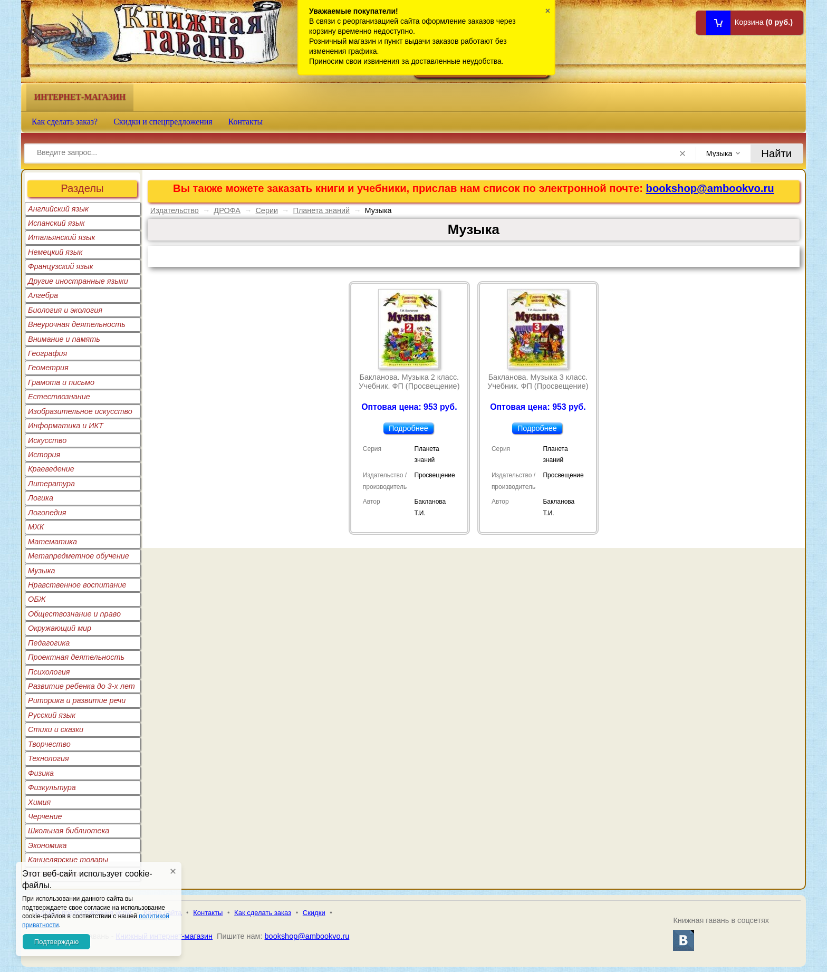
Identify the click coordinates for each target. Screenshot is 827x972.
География (47, 353)
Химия (39, 802)
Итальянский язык (61, 237)
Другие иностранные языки (78, 281)
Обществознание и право (74, 614)
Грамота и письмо (61, 382)
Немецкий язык (55, 252)
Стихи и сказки (55, 729)
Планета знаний (321, 210)
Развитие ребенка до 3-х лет (81, 686)
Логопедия (47, 512)
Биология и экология (65, 310)
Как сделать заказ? (65, 121)
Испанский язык (56, 223)
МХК (36, 527)
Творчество (49, 744)
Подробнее (408, 428)
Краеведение (51, 469)
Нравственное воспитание (77, 585)
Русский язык (51, 715)
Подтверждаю (56, 942)
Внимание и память (64, 339)
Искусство (47, 440)
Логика (40, 498)
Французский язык (60, 266)
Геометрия (48, 367)
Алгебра (43, 295)
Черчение (45, 816)
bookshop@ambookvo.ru (710, 188)
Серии (266, 210)
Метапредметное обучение (78, 556)
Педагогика (49, 643)
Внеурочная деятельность (77, 324)
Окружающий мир (59, 628)
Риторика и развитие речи (77, 700)
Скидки (314, 913)
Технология (48, 758)
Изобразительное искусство (80, 411)
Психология (49, 672)
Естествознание (59, 396)
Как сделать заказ (262, 913)
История (44, 454)
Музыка (41, 570)
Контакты (245, 121)
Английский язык (58, 209)
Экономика (47, 845)
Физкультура (52, 787)
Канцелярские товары (68, 859)
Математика (52, 541)
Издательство (174, 210)
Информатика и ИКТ (65, 425)
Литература (51, 483)
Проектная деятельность (76, 657)
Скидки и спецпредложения (163, 121)
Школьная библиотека (68, 830)
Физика (41, 773)
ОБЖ (37, 599)
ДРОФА (227, 210)
